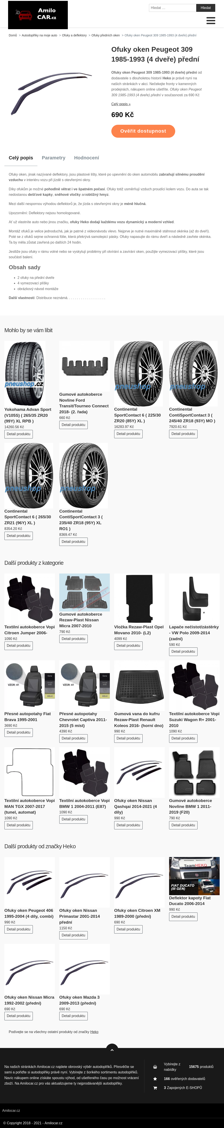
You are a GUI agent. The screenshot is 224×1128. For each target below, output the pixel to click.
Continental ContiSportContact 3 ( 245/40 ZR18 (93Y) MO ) (192, 415)
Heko (69, 846)
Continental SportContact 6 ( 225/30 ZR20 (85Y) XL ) (137, 415)
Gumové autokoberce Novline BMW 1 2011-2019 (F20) (190, 806)
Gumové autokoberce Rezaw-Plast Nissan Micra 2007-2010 (80, 620)
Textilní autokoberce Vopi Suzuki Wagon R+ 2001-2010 (194, 719)
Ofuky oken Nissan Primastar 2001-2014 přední (79, 916)
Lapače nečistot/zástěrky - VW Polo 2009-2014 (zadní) (194, 633)
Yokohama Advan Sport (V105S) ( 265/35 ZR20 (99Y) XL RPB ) (27, 415)
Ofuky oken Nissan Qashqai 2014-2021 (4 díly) (135, 806)
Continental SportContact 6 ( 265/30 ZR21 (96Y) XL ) (27, 517)
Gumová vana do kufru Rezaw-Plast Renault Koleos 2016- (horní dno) (138, 719)
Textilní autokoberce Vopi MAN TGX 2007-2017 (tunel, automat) (29, 806)
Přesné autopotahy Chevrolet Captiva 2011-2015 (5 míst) (83, 719)
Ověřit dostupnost (143, 131)
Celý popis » (121, 104)
